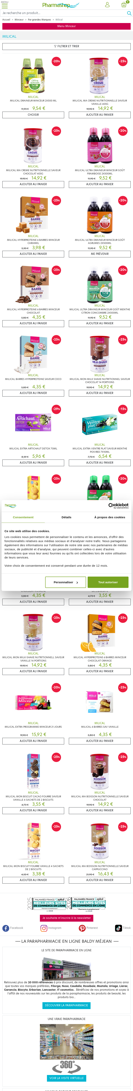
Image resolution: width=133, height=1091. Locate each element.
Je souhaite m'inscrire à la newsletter (66, 918)
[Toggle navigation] (4, 5)
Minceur (19, 19)
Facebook (12, 928)
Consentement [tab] (23, 517)
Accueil (6, 19)
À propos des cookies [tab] (109, 517)
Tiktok (123, 928)
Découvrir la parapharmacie (66, 1005)
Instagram (50, 928)
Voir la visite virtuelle (66, 1078)
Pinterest (88, 928)
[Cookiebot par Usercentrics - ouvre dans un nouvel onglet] (111, 506)
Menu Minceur (66, 26)
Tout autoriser (108, 582)
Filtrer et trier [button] (66, 46)
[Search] (63, 13)
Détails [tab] (66, 517)
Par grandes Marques (39, 19)
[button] (107, 5)
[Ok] (130, 13)
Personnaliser (66, 582)
